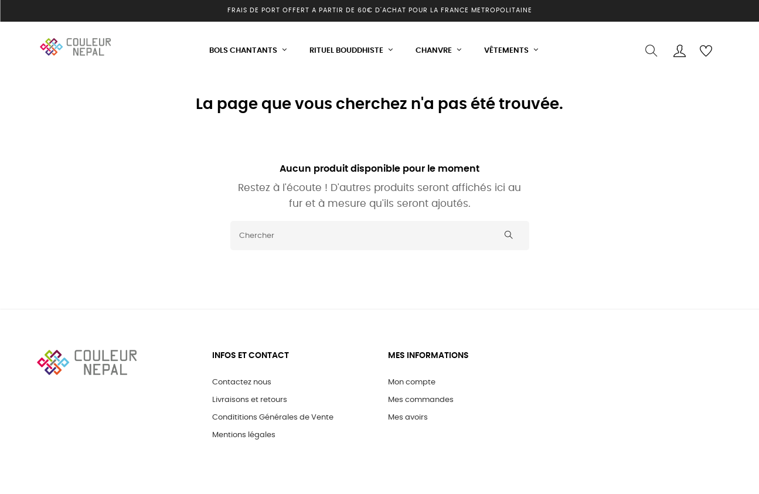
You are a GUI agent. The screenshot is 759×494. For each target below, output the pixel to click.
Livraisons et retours (249, 397)
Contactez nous (241, 379)
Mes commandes (421, 397)
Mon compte (411, 379)
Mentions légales (243, 432)
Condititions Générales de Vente (272, 414)
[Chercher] (379, 232)
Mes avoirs (408, 414)
